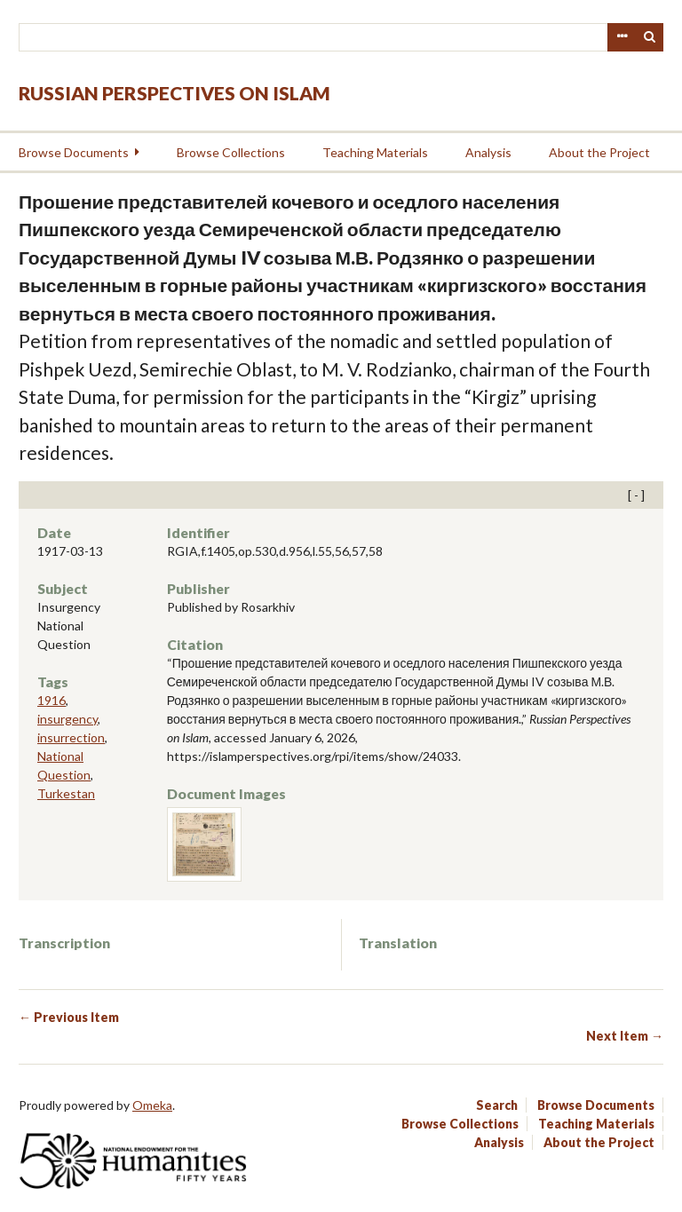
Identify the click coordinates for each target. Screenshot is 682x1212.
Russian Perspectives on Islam (174, 93)
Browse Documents (74, 152)
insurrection (71, 737)
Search (650, 37)
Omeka (152, 1105)
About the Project (599, 152)
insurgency (67, 718)
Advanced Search (621, 37)
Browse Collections (231, 152)
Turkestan (66, 793)
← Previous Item (69, 1017)
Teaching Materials (375, 152)
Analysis (488, 152)
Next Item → (624, 1035)
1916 (51, 700)
